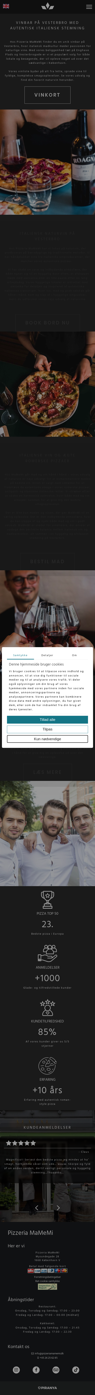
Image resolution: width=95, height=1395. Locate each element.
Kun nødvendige (47, 739)
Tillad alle (47, 720)
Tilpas (47, 729)
